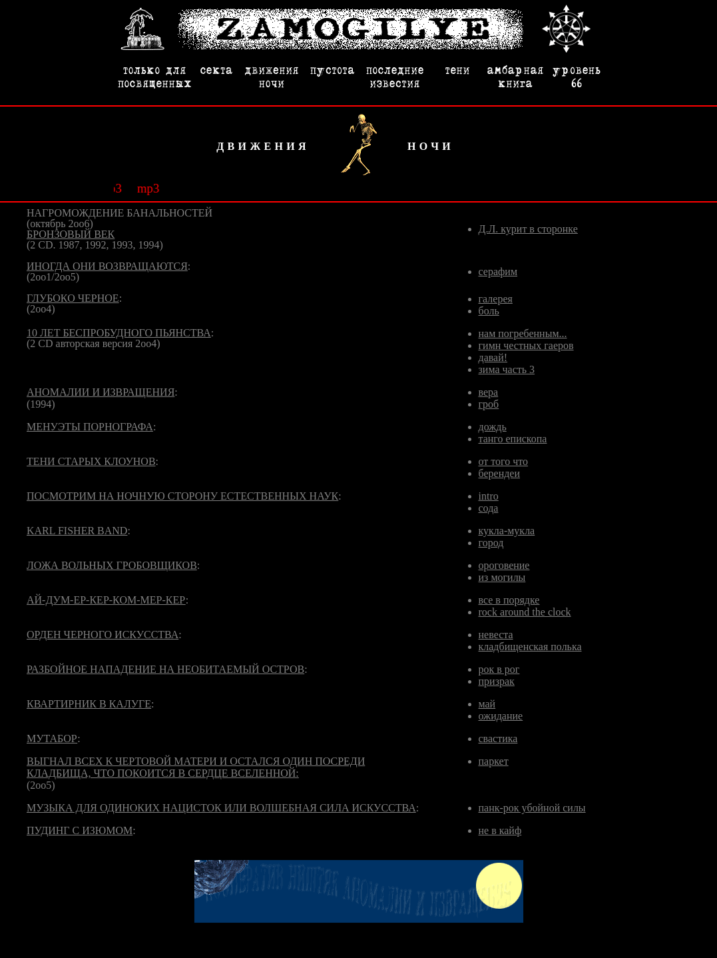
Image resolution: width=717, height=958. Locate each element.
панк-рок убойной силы (532, 807)
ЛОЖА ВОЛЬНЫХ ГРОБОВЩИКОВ (112, 565)
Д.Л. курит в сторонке (528, 229)
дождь (493, 426)
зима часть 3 (507, 369)
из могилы (502, 577)
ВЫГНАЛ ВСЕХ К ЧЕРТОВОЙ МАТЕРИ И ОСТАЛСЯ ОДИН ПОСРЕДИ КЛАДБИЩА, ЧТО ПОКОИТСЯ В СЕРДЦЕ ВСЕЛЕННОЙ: (196, 767)
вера (489, 392)
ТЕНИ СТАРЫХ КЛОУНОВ (91, 461)
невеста (496, 634)
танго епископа (513, 438)
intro (489, 496)
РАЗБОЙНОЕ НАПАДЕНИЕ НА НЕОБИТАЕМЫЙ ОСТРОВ (165, 669)
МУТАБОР (52, 738)
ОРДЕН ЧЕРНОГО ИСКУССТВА (102, 634)
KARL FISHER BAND (77, 530)
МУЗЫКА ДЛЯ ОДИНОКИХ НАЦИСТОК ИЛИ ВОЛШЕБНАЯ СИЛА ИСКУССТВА (221, 807)
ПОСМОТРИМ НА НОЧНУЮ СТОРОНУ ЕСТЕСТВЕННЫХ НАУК (182, 496)
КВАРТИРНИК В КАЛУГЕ (89, 704)
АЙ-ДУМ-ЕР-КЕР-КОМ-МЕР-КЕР (106, 600)
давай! (493, 357)
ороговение (504, 565)
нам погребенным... (523, 333)
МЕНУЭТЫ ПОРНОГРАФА (90, 426)
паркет (494, 761)
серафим (498, 271)
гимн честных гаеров (526, 345)
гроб (489, 404)
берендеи (500, 473)
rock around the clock (525, 612)
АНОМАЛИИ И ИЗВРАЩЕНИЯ (100, 392)
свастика (498, 738)
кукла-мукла (507, 530)
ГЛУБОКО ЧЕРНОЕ (73, 298)
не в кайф (500, 830)
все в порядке (509, 600)
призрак (497, 681)
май (487, 704)
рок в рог (499, 669)
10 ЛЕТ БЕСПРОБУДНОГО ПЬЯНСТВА (119, 332)
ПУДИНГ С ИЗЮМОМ (79, 830)
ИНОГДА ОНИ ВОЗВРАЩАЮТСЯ (107, 266)
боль (489, 310)
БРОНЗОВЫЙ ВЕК (71, 234)
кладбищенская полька (530, 646)
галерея (496, 298)
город (491, 542)
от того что (504, 461)
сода (489, 508)
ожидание (501, 715)
